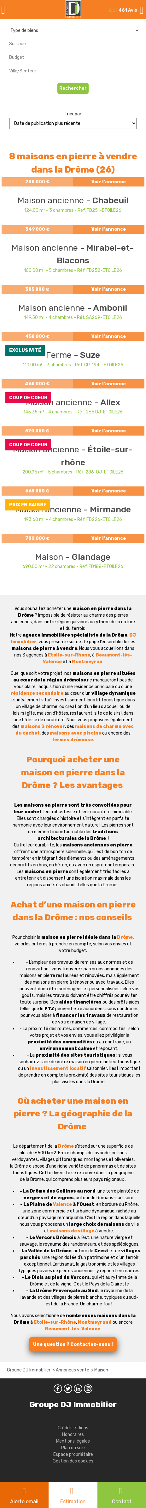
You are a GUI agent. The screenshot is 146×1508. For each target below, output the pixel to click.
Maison (50, 557)
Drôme (125, 937)
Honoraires (73, 1434)
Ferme (60, 355)
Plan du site (73, 1447)
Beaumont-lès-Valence (72, 1329)
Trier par (73, 114)
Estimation (73, 1502)
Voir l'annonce (108, 182)
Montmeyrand (95, 1322)
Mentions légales (73, 1441)
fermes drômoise (72, 739)
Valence (62, 1204)
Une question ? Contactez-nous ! (73, 1344)
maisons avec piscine (75, 733)
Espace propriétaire (73, 1454)
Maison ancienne (52, 200)
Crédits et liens (73, 1428)
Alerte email (24, 1502)
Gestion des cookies (73, 1461)
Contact (121, 1502)
